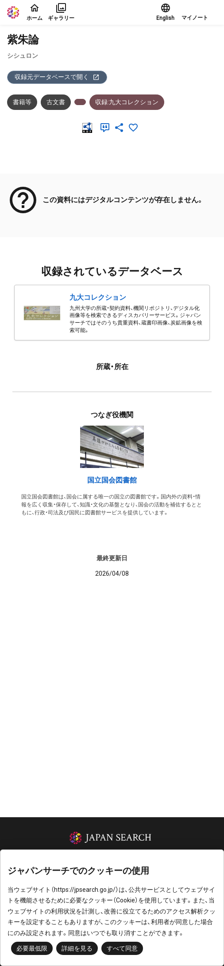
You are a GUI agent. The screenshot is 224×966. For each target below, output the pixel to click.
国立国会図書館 (112, 480)
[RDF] (89, 128)
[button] (199, 12)
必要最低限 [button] (31, 948)
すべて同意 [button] (122, 948)
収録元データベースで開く (57, 77)
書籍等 (22, 102)
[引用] (107, 128)
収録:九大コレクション (126, 102)
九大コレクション (98, 297)
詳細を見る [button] (77, 948)
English (165, 12)
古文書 (55, 102)
